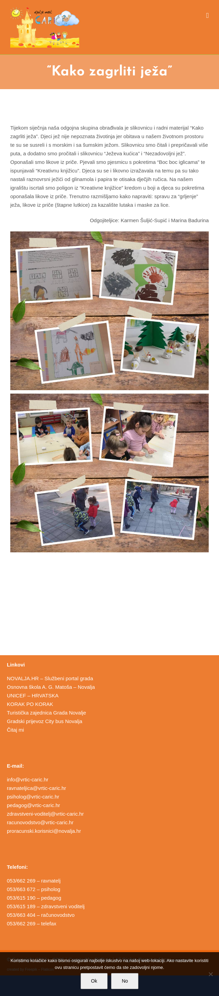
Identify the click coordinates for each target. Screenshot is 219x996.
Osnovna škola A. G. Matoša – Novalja (51, 687)
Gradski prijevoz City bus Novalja (44, 721)
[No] (210, 974)
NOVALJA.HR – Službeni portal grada (50, 678)
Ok (94, 981)
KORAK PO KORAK (30, 704)
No (125, 981)
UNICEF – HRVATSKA (33, 695)
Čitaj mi (15, 730)
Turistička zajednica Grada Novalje (46, 713)
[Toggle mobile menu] (207, 15)
